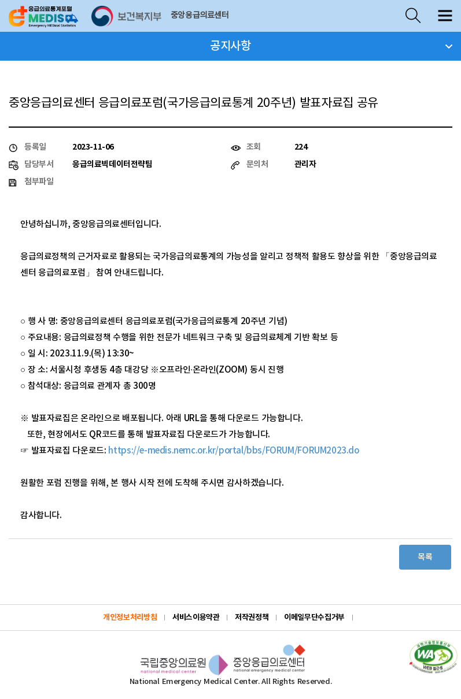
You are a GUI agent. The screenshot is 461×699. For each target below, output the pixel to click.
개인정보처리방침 (130, 617)
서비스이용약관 (195, 617)
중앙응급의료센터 (200, 15)
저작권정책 (251, 617)
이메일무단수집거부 (314, 617)
